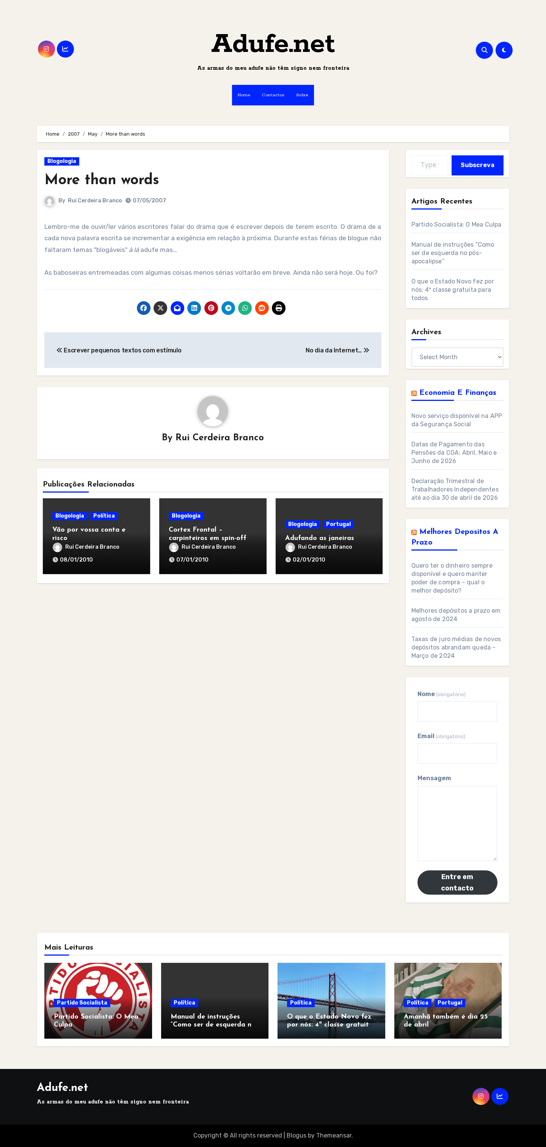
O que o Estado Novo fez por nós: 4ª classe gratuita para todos (452, 290)
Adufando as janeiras (319, 538)
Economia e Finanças (457, 393)
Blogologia (61, 161)
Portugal (338, 524)
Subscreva (477, 165)
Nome (441, 694)
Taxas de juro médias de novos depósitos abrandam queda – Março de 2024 (456, 647)
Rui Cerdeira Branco (95, 200)
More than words (101, 180)
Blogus (296, 1135)
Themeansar (333, 1135)
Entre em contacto (457, 882)
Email (441, 736)
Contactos (273, 95)
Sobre (302, 95)
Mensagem (434, 778)
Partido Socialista (82, 1003)
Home (244, 95)
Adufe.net (273, 44)
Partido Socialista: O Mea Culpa (456, 224)
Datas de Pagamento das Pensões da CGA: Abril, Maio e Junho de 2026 (454, 453)
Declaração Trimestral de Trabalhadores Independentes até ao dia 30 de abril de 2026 (455, 489)
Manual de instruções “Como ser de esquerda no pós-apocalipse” (452, 253)
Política (104, 516)
